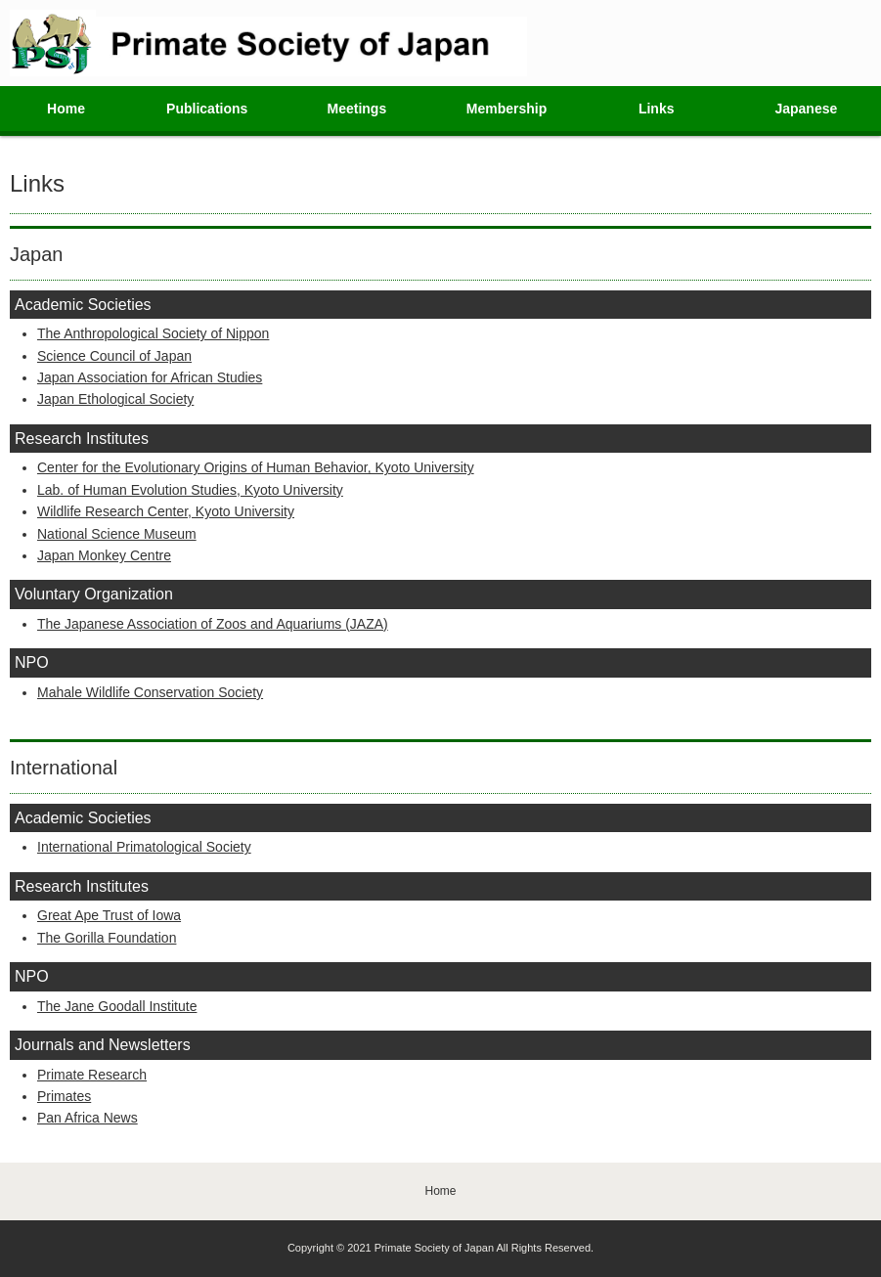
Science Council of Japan (114, 356)
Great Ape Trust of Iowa (109, 915)
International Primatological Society (144, 847)
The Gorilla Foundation (106, 938)
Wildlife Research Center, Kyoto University (165, 511)
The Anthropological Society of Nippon (153, 333)
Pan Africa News (87, 1117)
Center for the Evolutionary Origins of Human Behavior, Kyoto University (255, 467)
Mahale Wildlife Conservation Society (150, 692)
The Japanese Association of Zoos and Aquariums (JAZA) (212, 624)
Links (657, 108)
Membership (506, 108)
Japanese (805, 108)
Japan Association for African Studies (149, 377)
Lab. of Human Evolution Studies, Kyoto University (190, 490)
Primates (64, 1096)
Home (66, 108)
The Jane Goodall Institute (117, 1006)
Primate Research (92, 1074)
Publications (206, 108)
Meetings (357, 108)
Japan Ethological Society (115, 399)
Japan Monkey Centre (104, 555)
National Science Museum (117, 534)
